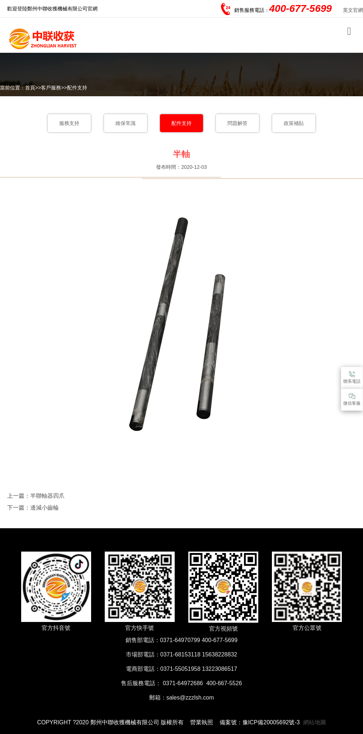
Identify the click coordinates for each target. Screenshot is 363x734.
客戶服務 (51, 87)
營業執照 (201, 722)
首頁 (30, 87)
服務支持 (69, 123)
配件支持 (77, 87)
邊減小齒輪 (44, 508)
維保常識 (126, 123)
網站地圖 (314, 722)
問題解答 (237, 123)
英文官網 (353, 10)
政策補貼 (294, 123)
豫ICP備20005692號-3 (271, 722)
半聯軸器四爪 (47, 496)
